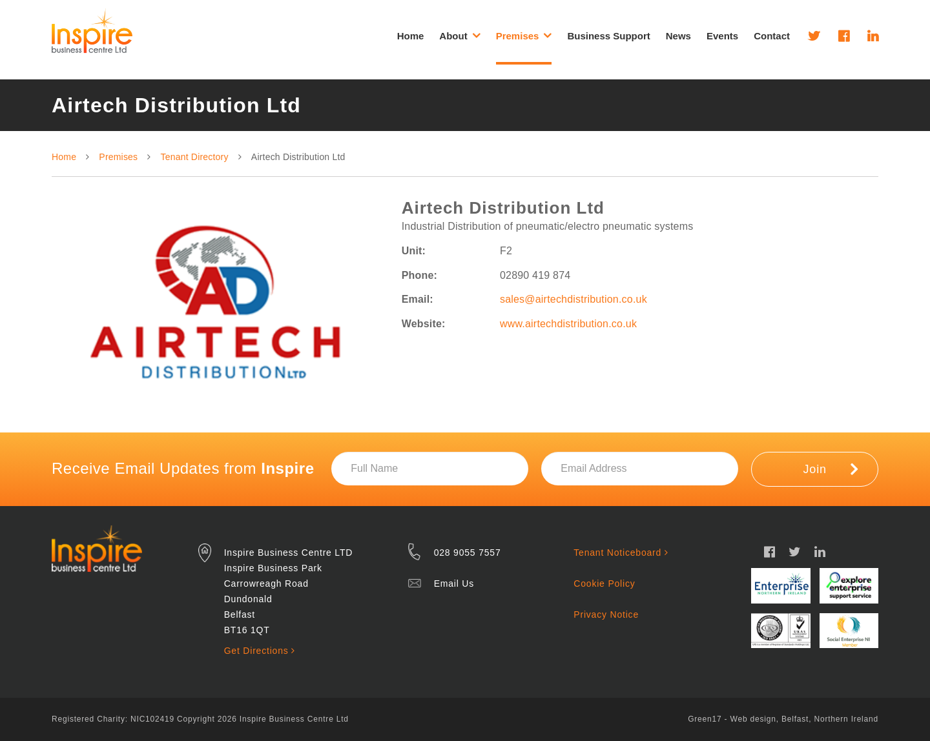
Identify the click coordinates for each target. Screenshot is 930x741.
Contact (772, 35)
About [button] (459, 35)
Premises (118, 157)
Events (722, 35)
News (678, 35)
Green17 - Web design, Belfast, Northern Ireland (783, 719)
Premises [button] (524, 35)
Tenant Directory (195, 157)
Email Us (454, 583)
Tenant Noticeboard (621, 552)
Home (410, 35)
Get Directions (259, 650)
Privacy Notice (606, 614)
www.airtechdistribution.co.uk (568, 323)
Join (830, 468)
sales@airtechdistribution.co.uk (573, 299)
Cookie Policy (604, 583)
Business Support (608, 35)
